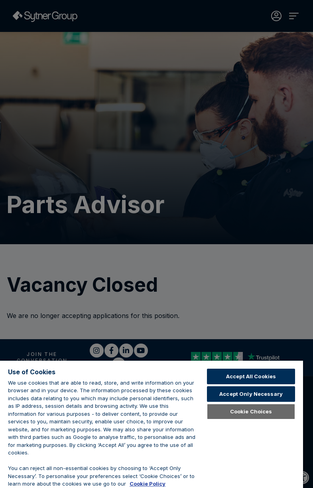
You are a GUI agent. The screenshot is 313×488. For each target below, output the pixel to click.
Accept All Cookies (251, 376)
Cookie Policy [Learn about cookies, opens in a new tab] (147, 483)
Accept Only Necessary (251, 394)
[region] (151, 424)
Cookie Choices (251, 411)
